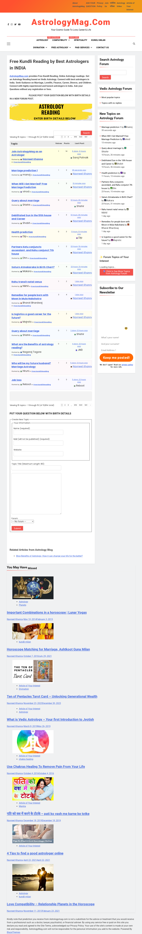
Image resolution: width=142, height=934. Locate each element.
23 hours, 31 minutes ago (79, 267)
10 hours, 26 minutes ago (79, 201)
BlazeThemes (13, 932)
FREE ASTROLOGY (59, 47)
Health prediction (22, 232)
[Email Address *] (116, 350)
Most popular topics (111, 97)
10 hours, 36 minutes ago (79, 216)
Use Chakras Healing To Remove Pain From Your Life (46, 767)
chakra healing (26, 759)
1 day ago (79, 281)
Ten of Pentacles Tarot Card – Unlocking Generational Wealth (52, 696)
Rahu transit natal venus (27, 281)
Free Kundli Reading (22, 162)
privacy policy (127, 364)
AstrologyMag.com (71, 22)
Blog (18, 556)
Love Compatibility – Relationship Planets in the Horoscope (51, 904)
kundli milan (98, 40)
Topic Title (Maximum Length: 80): (28, 463)
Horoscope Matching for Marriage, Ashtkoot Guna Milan (48, 649)
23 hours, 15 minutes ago (79, 247)
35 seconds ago (79, 170)
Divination (38, 47)
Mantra (22, 806)
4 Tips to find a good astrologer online (35, 853)
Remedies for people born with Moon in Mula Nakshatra (30, 296)
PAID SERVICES (82, 47)
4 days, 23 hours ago (79, 345)
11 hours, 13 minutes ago (79, 232)
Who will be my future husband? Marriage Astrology (31, 365)
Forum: (15, 518)
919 (75, 137)
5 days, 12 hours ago (79, 363)
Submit (17, 528)
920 (80, 137)
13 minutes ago (79, 183)
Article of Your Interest (130, 6)
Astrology (43, 38)
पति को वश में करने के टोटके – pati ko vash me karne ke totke (48, 814)
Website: (18, 449)
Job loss (17, 380)
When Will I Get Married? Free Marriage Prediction (29, 185)
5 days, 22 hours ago (79, 380)
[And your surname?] (116, 344)
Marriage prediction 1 (25, 170)
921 (86, 137)
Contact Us (102, 47)
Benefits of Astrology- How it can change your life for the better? (52, 556)
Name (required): (22, 428)
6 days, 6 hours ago (79, 152)
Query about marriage (25, 200)
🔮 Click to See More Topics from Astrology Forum (116, 272)
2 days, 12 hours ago (79, 330)
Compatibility (62, 38)
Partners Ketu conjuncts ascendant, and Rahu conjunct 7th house (33, 250)
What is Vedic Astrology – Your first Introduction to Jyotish (50, 719)
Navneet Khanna (15, 619)
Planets (22, 605)
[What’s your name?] (116, 337)
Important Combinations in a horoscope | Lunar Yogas (47, 612)
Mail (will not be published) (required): (32, 439)
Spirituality (80, 40)
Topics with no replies (112, 103)
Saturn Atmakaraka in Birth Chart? (33, 267)
